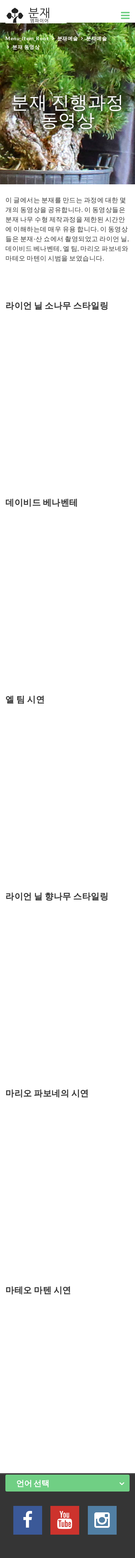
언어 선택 (32, 1483)
